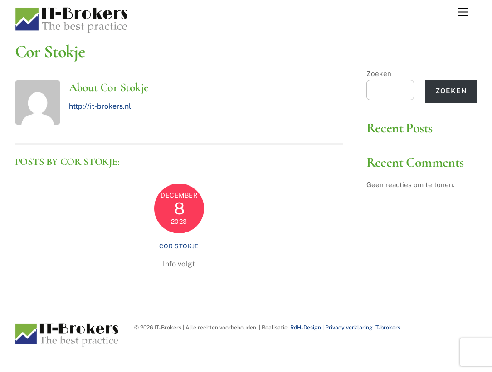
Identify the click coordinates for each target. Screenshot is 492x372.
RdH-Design (305, 327)
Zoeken (378, 73)
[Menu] (463, 12)
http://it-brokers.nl (100, 106)
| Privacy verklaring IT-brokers (360, 327)
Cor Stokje (178, 246)
